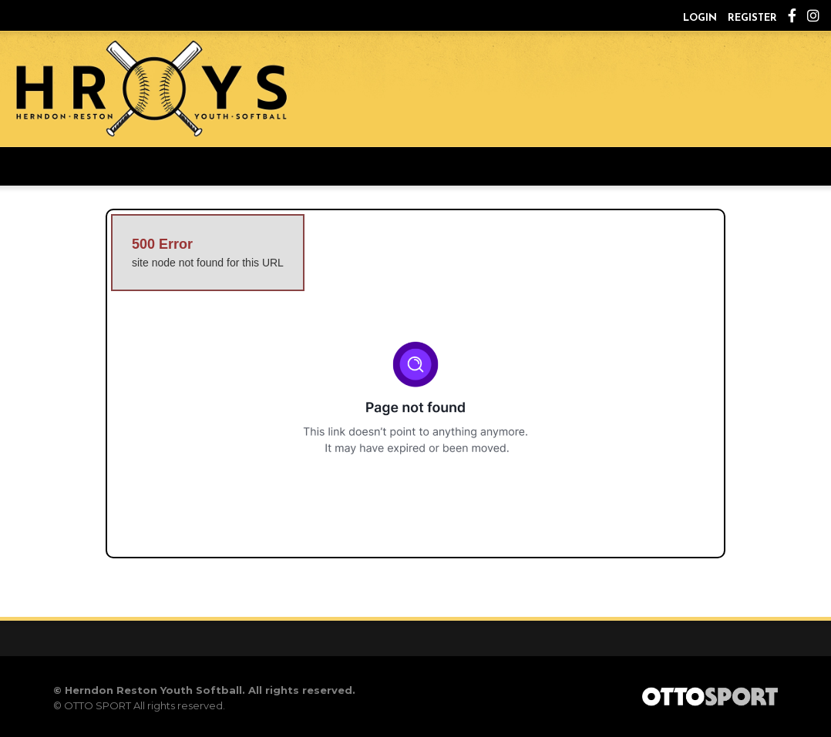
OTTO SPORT (97, 705)
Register (752, 18)
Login (700, 18)
